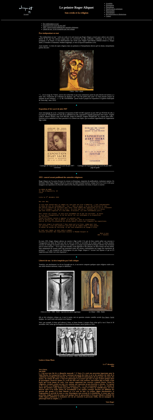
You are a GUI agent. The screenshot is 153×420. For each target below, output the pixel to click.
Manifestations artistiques (114, 9)
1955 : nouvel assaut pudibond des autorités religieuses (60, 27)
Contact (108, 16)
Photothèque (110, 7)
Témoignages (110, 12)
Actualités (109, 3)
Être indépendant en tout (51, 24)
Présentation (110, 5)
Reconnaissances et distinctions (116, 14)
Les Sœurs (105, 327)
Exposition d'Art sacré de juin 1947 (54, 25)
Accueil (26, 13)
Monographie (110, 11)
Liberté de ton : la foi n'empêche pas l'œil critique (59, 29)
